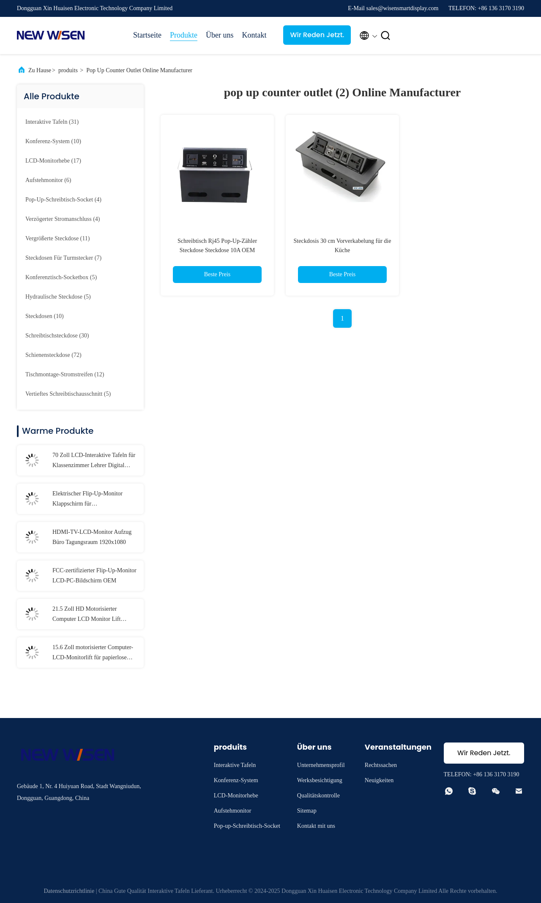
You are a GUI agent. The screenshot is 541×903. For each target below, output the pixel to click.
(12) (64, 374)
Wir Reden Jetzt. (317, 35)
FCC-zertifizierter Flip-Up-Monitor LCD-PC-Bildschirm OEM (94, 575)
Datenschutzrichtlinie (69, 891)
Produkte (183, 35)
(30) (57, 335)
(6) (48, 180)
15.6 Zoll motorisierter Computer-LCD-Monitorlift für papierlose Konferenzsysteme (92, 653)
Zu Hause (39, 70)
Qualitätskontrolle (318, 795)
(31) (52, 122)
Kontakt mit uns (316, 826)
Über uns (220, 35)
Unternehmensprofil (321, 765)
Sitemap (307, 811)
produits (68, 70)
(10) (53, 141)
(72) (53, 355)
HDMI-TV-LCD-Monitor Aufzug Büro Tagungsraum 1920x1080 (91, 537)
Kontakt (254, 35)
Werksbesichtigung (319, 780)
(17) (53, 161)
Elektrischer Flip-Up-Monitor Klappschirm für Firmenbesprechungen (87, 499)
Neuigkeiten (379, 780)
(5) (61, 277)
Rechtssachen (381, 765)
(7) (63, 258)
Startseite (147, 35)
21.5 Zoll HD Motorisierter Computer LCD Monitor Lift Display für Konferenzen (86, 615)
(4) (63, 199)
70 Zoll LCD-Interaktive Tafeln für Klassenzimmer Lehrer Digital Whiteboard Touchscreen (93, 461)
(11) (57, 238)
